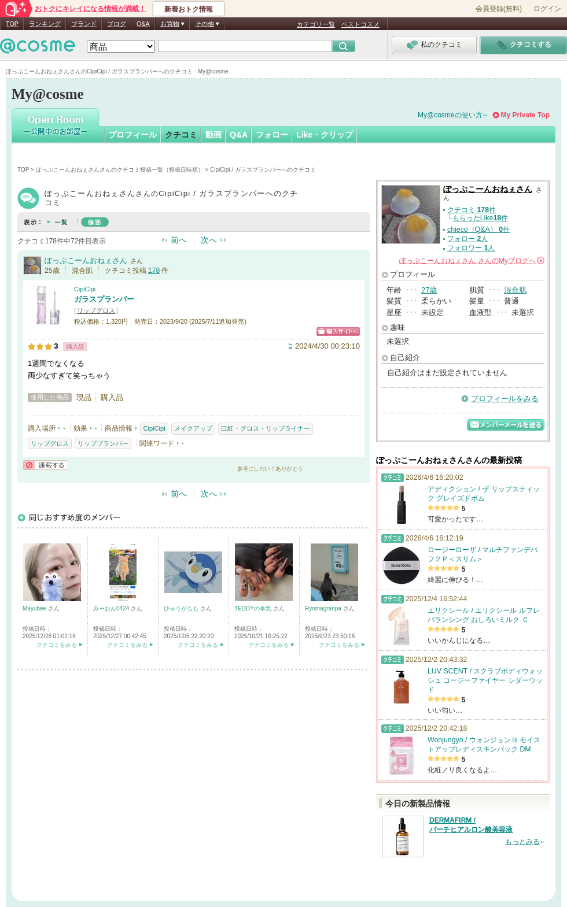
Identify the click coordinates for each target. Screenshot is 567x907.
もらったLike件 (480, 218)
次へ (209, 240)
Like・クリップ (324, 134)
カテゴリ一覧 (316, 24)
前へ (179, 240)
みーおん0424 (112, 608)
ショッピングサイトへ (338, 331)
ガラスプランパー (104, 299)
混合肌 (515, 290)
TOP (12, 23)
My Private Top (525, 115)
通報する (45, 465)
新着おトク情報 (188, 9)
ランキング (45, 23)
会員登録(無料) (499, 9)
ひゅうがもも (182, 608)
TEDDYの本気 (253, 608)
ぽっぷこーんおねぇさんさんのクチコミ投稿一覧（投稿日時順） (120, 169)
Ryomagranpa (324, 608)
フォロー (272, 134)
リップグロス (96, 310)
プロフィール (132, 134)
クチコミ (181, 134)
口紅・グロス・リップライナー (265, 428)
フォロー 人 (467, 239)
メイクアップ (193, 428)
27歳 (429, 290)
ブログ (116, 23)
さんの (471, 261)
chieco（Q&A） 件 (478, 229)
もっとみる (522, 842)
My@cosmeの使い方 (450, 115)
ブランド (84, 23)
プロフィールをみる (505, 398)
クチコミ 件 (471, 210)
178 (154, 270)
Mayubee (35, 608)
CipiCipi (84, 289)
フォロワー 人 (471, 248)
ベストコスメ (360, 24)
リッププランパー (103, 443)
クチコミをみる (56, 645)
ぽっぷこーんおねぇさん (86, 260)
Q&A (143, 23)
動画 (213, 134)
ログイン (547, 9)
